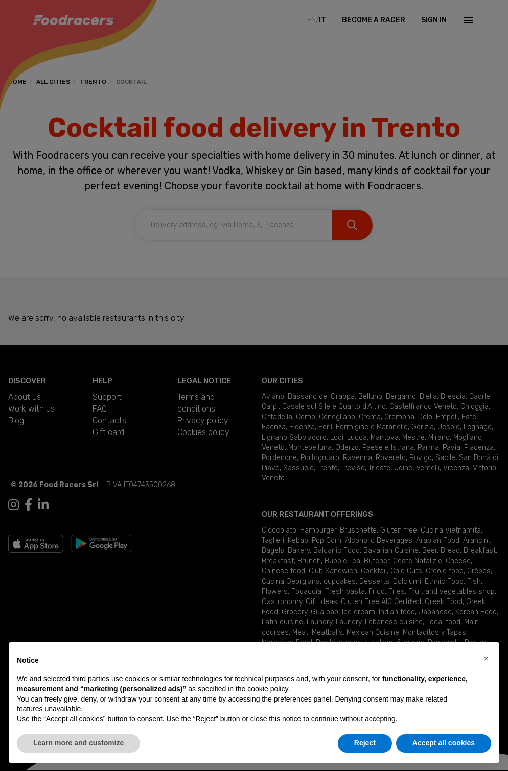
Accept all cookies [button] (443, 743)
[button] (486, 658)
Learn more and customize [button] (78, 743)
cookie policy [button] (267, 689)
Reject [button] (365, 743)
